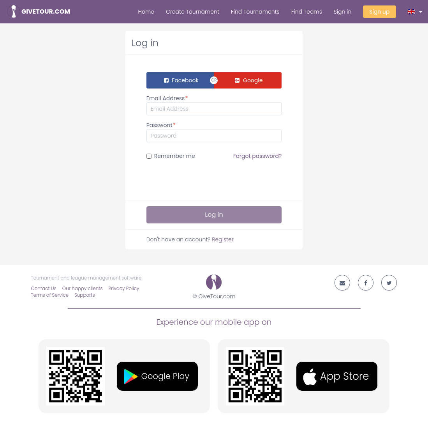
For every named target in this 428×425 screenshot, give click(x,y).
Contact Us (43, 288)
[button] (415, 11)
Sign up (379, 12)
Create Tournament (192, 12)
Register (222, 239)
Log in (214, 214)
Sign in (342, 12)
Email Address (165, 98)
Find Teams (306, 12)
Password (159, 125)
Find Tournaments (255, 12)
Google (248, 80)
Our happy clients (82, 288)
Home (146, 12)
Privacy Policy (124, 288)
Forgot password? (257, 156)
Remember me (214, 156)
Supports (84, 295)
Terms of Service (50, 295)
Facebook (181, 80)
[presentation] (205, 179)
